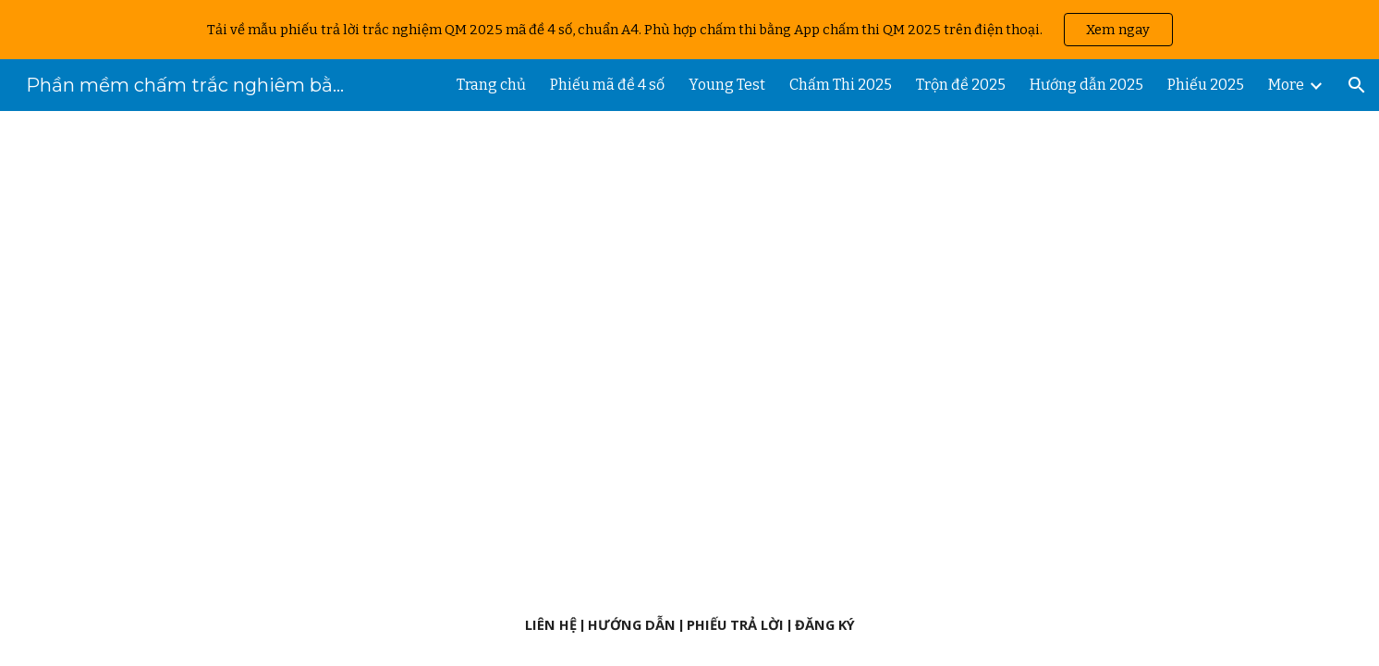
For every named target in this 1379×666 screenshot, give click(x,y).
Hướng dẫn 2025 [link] (1086, 84)
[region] (689, 29)
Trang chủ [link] (491, 84)
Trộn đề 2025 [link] (961, 84)
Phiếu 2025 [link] (1205, 84)
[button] (1357, 85)
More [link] (1286, 84)
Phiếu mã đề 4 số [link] (607, 84)
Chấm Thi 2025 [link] (840, 84)
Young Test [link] (727, 84)
